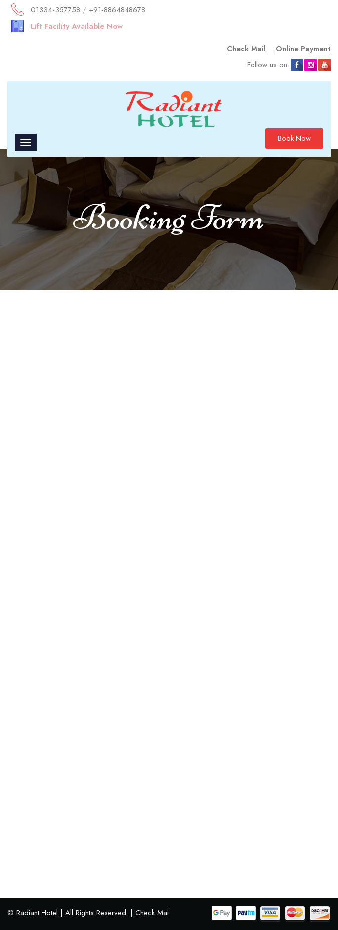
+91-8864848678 (117, 9)
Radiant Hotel (37, 912)
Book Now (294, 138)
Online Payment (303, 49)
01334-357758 (55, 9)
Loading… (169, 576)
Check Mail (246, 49)
